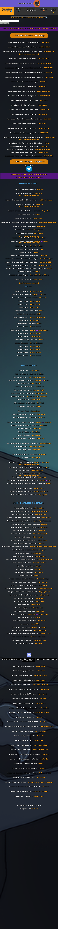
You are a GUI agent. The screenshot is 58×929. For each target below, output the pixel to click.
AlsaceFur (35, 419)
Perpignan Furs (37, 537)
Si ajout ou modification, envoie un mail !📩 (29, 18)
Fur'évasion (38, 242)
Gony (49, 548)
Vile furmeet (38, 313)
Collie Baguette (41, 446)
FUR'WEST (47, 131)
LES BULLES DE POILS (44, 68)
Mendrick (43, 484)
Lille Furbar (35, 342)
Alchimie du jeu (45, 296)
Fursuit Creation (45, 641)
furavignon (36, 522)
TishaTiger (40, 499)
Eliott (38, 648)
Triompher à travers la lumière (40, 895)
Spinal (42, 548)
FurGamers (38, 822)
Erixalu (43, 330)
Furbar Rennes (35, 376)
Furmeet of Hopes (36, 273)
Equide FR (41, 607)
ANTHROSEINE (45, 50)
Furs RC (37, 709)
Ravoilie (35, 924)
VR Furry (38, 739)
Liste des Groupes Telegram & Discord (41, 30)
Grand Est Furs (35, 434)
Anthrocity (40, 770)
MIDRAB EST (44, 146)
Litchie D (42, 880)
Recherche (5, 24)
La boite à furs (40, 775)
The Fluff (41, 713)
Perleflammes (43, 372)
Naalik (45, 268)
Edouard (34, 720)
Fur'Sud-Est (45, 791)
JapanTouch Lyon (46, 289)
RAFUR (47, 158)
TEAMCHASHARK (43, 169)
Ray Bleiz (41, 474)
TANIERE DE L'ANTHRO (43, 166)
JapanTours (44, 285)
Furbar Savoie (35, 398)
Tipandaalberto (45, 504)
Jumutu (48, 552)
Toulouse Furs (37, 540)
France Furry (40, 807)
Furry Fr (40, 843)
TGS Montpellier (46, 292)
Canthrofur (37, 213)
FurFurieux (38, 258)
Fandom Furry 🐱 (53, 11)
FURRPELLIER (44, 120)
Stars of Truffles (40, 906)
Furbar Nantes (35, 368)
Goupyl (34, 330)
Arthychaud (40, 251)
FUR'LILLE (43, 110)
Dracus (49, 300)
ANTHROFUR (46, 45)
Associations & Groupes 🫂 (7, 10)
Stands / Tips (45, 728)
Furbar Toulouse (36, 387)
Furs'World (43, 671)
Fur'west (46, 864)
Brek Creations (38, 580)
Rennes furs (36, 453)
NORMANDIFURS (50, 152)
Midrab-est (40, 438)
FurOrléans (36, 491)
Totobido (48, 480)
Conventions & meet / (19, 192)
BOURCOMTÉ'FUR (49, 55)
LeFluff (43, 802)
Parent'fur (35, 717)
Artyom (38, 480)
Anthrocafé (40, 765)
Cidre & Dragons (46, 220)
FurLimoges (36, 495)
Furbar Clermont (39, 334)
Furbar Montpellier (37, 357)
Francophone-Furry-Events (47, 246)
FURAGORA (49, 79)
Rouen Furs (36, 467)
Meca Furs (40, 686)
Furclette (39, 656)
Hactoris (41, 622)
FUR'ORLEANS (42, 115)
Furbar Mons (34, 361)
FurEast (37, 237)
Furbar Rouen (35, 380)
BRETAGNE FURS (43, 63)
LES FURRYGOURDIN (43, 105)
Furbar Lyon (34, 345)
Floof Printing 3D (40, 611)
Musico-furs (36, 694)
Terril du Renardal (40, 859)
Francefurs (45, 812)
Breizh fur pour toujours (37, 450)
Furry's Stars (40, 838)
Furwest (36, 281)
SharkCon (46, 901)
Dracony (43, 720)
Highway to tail (45, 885)
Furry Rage (39, 848)
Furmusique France (42, 817)
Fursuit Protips (43, 664)
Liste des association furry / (14, 30)
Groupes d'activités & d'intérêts (29, 195)
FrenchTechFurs (37, 633)
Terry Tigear (42, 565)
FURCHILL (43, 89)
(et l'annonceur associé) (29, 58)
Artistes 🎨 (44, 10)
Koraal (46, 431)
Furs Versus (42, 667)
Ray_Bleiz (40, 701)
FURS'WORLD (42, 136)
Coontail (40, 423)
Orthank (37, 268)
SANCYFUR (44, 162)
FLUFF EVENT (48, 84)
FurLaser (36, 660)
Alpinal (40, 208)
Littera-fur (44, 683)
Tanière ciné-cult (39, 732)
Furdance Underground (34, 255)
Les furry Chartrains (37, 427)
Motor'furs (40, 690)
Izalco (41, 349)
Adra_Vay (45, 527)
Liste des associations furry (29, 37)
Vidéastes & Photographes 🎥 (31, 11)
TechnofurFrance (39, 736)
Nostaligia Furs (37, 698)
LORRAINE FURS (44, 141)
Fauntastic (39, 226)
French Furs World (41, 561)
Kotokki (41, 874)
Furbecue (38, 652)
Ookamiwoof (42, 518)
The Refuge (40, 890)
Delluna (38, 461)
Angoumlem (36, 512)
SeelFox (38, 431)
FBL (41, 277)
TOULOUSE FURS (48, 173)
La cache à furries (40, 786)
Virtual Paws (38, 911)
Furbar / (31, 192)
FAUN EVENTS (48, 73)
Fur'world (44, 869)
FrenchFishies (40, 637)
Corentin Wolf (45, 592)
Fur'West (40, 457)
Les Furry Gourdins (36, 508)
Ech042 (32, 372)
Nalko (39, 353)
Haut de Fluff (38, 442)
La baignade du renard (39, 584)
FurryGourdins (45, 828)
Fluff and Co (38, 614)
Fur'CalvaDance (40, 264)
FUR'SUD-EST (43, 126)
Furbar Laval (35, 338)
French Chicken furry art (36, 629)
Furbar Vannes (35, 402)
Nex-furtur (41, 470)
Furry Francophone (40, 854)
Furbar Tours (35, 391)
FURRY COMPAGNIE (43, 100)
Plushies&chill (40, 724)
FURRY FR (42, 94)
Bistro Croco (40, 781)
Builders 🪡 (19, 10)
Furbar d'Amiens (36, 326)
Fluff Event (42, 618)
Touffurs (36, 304)
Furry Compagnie (46, 833)
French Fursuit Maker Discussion (43, 626)
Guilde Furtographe (45, 675)
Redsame (44, 599)
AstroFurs (42, 544)
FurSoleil (37, 487)
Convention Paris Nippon (39, 308)
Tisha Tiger (43, 705)
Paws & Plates (40, 588)
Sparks (36, 527)
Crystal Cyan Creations (42, 595)
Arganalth (46, 233)
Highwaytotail (44, 679)
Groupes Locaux (41, 192)
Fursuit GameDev (39, 645)
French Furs (38, 558)
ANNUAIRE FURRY (25, 3)
